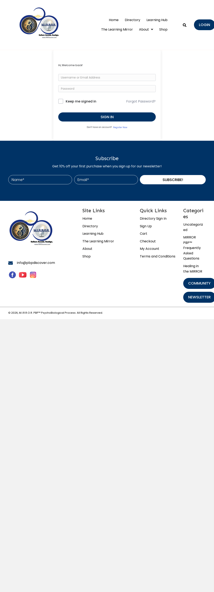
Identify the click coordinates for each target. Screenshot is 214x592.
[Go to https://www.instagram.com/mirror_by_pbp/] (33, 275)
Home (87, 218)
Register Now (120, 127)
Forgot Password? (141, 101)
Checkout (148, 241)
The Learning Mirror (98, 241)
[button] (173, 179)
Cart (143, 233)
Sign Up (146, 226)
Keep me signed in (81, 101)
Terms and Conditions (157, 256)
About (87, 248)
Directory (90, 226)
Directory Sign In (153, 218)
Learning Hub (92, 233)
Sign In (107, 116)
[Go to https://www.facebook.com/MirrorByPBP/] (12, 275)
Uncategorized (193, 227)
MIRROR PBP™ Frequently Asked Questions (192, 248)
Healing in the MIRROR (192, 269)
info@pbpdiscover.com (36, 262)
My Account (149, 248)
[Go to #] (23, 275)
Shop (86, 256)
